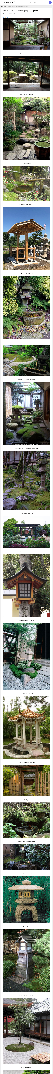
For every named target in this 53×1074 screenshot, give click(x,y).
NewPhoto (9, 2)
